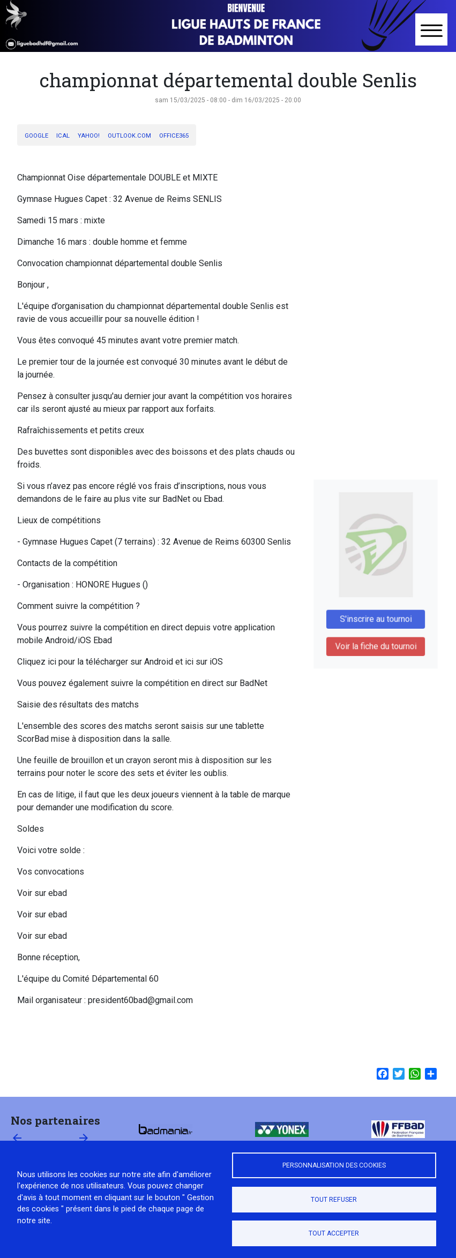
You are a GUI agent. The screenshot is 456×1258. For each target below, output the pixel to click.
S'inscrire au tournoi (375, 615)
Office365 (174, 135)
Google (36, 135)
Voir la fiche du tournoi (375, 640)
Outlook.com (129, 135)
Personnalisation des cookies (334, 1165)
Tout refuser (334, 1199)
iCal (63, 135)
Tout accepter (334, 1233)
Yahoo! (89, 135)
